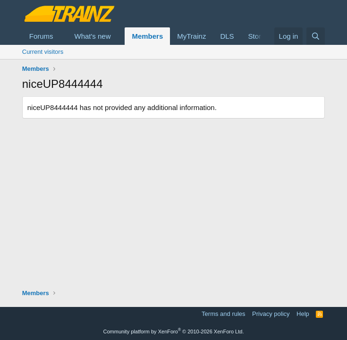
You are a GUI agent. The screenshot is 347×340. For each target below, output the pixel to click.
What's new (92, 36)
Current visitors (42, 51)
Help (302, 313)
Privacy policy (270, 313)
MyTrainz (191, 36)
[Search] (315, 36)
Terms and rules (223, 313)
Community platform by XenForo (173, 331)
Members (147, 36)
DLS (227, 36)
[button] (60, 36)
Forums (41, 36)
